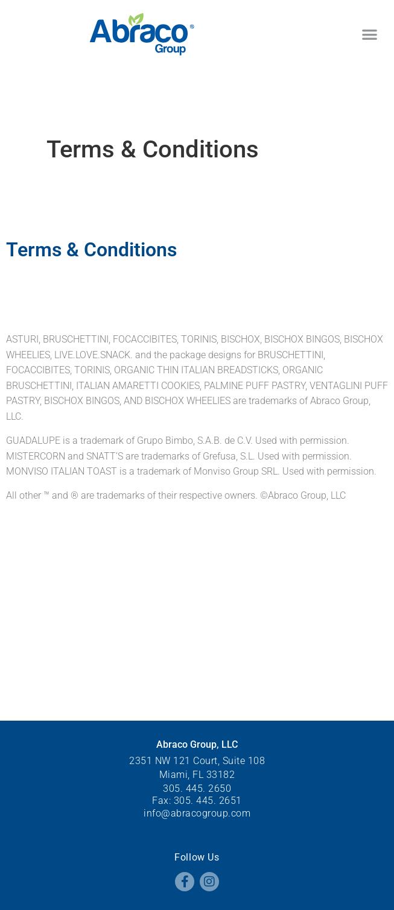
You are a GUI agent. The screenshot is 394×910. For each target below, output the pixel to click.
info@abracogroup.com (197, 751)
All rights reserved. (197, 893)
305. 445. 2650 (197, 726)
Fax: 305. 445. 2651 (197, 738)
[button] (369, 34)
